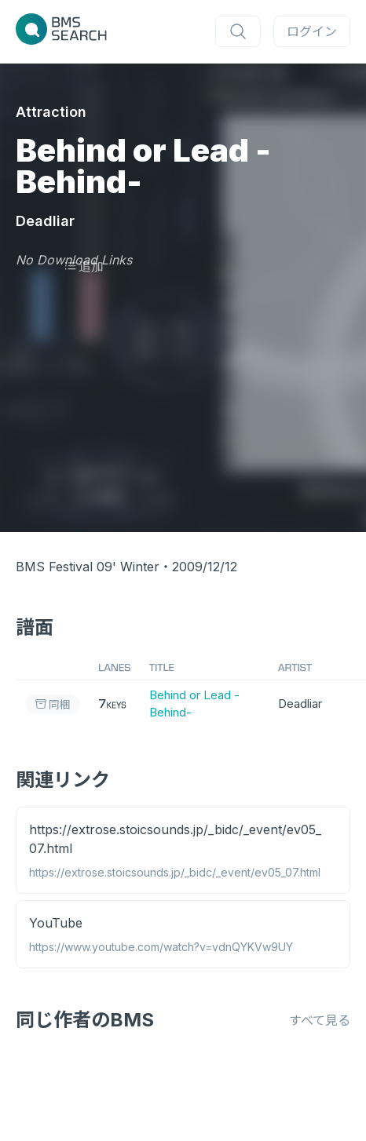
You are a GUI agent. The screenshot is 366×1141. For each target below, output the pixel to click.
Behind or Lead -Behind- (194, 703)
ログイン (312, 31)
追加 (84, 266)
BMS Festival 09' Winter (87, 566)
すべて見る (319, 1020)
